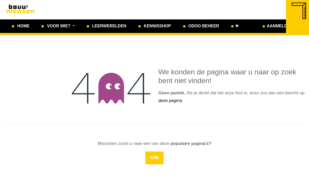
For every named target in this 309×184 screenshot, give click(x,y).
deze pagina (170, 100)
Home (154, 158)
